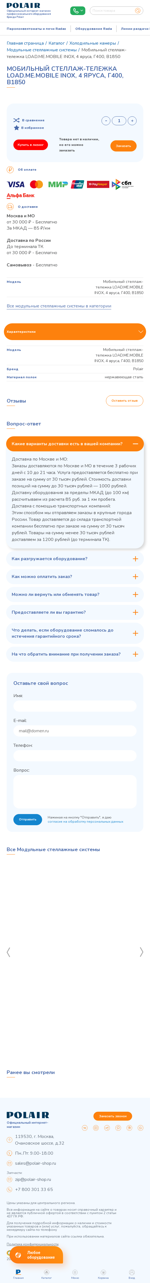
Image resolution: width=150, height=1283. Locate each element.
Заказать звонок (113, 1116)
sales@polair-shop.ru (35, 1163)
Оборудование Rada (93, 29)
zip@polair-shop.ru (33, 1179)
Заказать (123, 146)
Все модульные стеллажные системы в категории (59, 306)
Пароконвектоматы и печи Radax (36, 29)
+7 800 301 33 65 (34, 1189)
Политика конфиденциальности (33, 1244)
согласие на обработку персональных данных (86, 822)
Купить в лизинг (31, 145)
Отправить (28, 820)
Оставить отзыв (124, 401)
